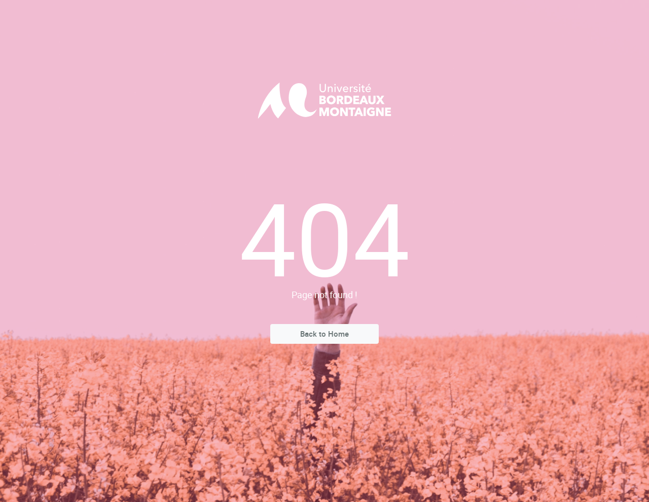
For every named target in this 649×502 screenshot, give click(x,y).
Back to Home (324, 334)
